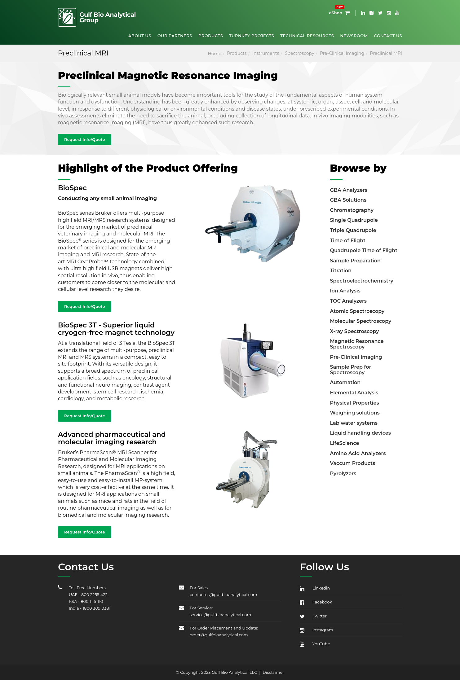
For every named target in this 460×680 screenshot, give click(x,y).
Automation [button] (345, 382)
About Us (139, 35)
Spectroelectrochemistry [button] (361, 281)
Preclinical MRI (386, 53)
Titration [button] (341, 271)
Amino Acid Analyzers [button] (358, 453)
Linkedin (315, 588)
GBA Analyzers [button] (349, 190)
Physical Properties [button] (354, 403)
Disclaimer (273, 672)
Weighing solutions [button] (355, 413)
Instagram (316, 629)
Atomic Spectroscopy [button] (357, 311)
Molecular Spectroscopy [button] (360, 321)
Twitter (313, 615)
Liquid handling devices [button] (360, 433)
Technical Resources (307, 35)
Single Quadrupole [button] (354, 220)
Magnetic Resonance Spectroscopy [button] (357, 344)
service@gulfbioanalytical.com (220, 614)
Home (214, 53)
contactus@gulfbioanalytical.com (223, 594)
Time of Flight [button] (347, 240)
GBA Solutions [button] (348, 200)
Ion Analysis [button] (345, 291)
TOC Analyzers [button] (348, 301)
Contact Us (388, 35)
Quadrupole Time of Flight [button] (363, 250)
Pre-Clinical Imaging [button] (356, 357)
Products (210, 35)
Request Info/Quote (84, 139)
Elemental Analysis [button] (354, 393)
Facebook (316, 601)
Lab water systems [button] (354, 423)
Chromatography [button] (352, 210)
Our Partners (174, 35)
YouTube (315, 643)
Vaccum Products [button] (352, 463)
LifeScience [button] (344, 443)
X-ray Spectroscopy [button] (354, 331)
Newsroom (354, 35)
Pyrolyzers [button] (343, 473)
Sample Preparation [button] (355, 261)
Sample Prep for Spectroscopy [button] (350, 369)
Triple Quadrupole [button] (353, 230)
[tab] (366, 189)
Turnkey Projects (251, 35)
